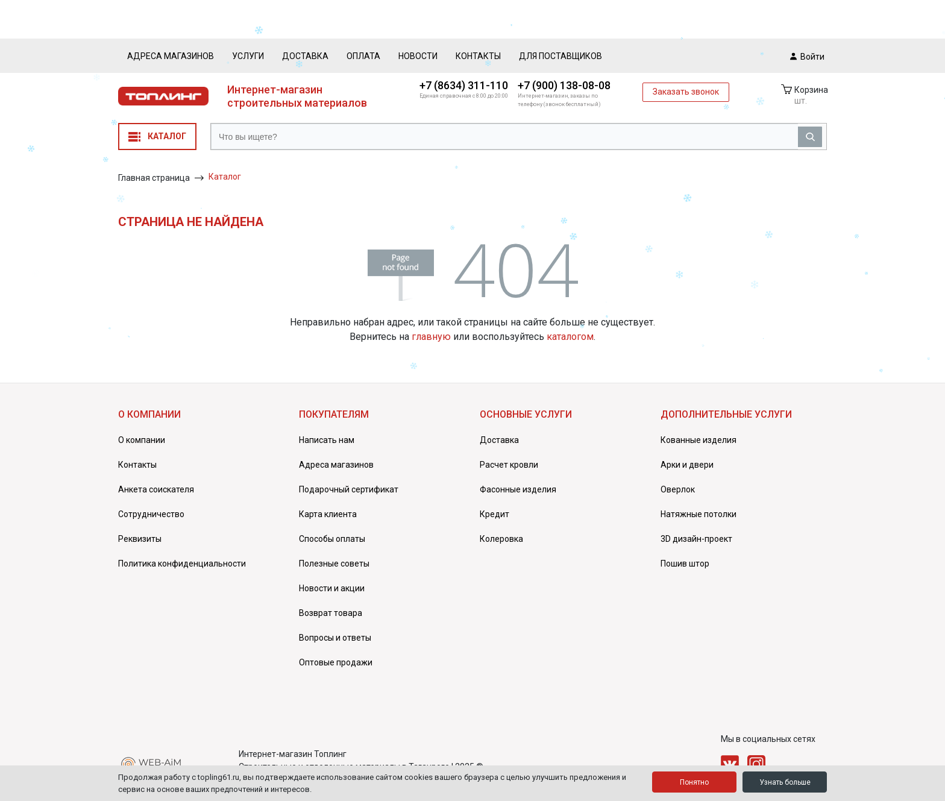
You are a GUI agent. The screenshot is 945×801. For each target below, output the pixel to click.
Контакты (478, 56)
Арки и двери (687, 465)
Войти (807, 56)
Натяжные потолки (698, 514)
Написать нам (326, 440)
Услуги (248, 56)
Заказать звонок (686, 91)
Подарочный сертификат (348, 489)
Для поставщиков (560, 56)
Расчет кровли (509, 465)
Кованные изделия (698, 440)
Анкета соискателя (156, 489)
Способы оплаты (332, 539)
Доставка (305, 56)
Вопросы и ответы (335, 637)
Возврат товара (330, 613)
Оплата (363, 56)
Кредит (494, 514)
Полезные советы (334, 563)
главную (431, 336)
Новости (418, 56)
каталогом (570, 336)
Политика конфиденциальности (182, 563)
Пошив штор (685, 563)
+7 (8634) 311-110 (463, 85)
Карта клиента (328, 514)
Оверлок (678, 489)
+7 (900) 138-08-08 (564, 85)
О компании (141, 440)
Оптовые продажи (335, 662)
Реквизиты (140, 539)
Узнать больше (785, 782)
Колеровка (501, 539)
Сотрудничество (151, 514)
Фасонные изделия (518, 489)
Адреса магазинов (170, 56)
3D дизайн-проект (696, 539)
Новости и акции (332, 588)
